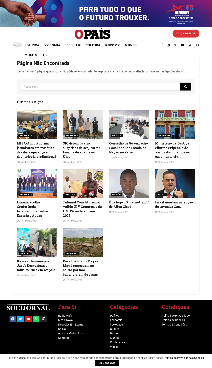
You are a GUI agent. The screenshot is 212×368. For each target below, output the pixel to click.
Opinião (116, 194)
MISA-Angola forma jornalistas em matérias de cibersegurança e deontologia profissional (36, 150)
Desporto (112, 45)
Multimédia (35, 55)
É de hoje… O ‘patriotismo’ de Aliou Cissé (129, 204)
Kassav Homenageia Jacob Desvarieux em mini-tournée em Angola (36, 265)
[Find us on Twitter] (175, 45)
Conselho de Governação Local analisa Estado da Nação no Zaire (128, 147)
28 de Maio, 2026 (26, 162)
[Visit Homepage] (92, 33)
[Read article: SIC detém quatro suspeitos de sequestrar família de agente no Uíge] (83, 124)
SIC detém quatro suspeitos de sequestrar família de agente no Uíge (81, 150)
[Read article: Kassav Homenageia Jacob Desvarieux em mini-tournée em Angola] (37, 242)
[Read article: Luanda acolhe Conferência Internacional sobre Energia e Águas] (37, 183)
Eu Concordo (107, 362)
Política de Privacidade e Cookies (184, 357)
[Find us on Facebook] (162, 45)
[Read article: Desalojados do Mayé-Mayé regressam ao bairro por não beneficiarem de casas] (83, 242)
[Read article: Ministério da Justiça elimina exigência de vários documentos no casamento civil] (175, 124)
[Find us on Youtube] (182, 45)
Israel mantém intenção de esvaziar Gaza (174, 204)
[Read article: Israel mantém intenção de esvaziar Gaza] (175, 183)
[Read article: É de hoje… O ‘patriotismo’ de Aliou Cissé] (129, 183)
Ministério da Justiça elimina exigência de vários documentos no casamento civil (172, 150)
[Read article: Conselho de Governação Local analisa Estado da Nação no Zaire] (129, 124)
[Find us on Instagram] (168, 45)
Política (32, 45)
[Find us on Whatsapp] (189, 45)
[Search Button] (197, 45)
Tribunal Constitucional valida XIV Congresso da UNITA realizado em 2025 (82, 209)
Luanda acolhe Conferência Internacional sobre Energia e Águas (32, 209)
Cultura (93, 45)
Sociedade (73, 45)
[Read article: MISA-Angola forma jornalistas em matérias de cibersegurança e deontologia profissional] (37, 124)
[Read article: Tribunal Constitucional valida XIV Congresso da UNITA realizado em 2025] (83, 183)
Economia (52, 45)
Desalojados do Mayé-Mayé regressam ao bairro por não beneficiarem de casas (80, 267)
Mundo (131, 45)
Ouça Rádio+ (186, 33)
